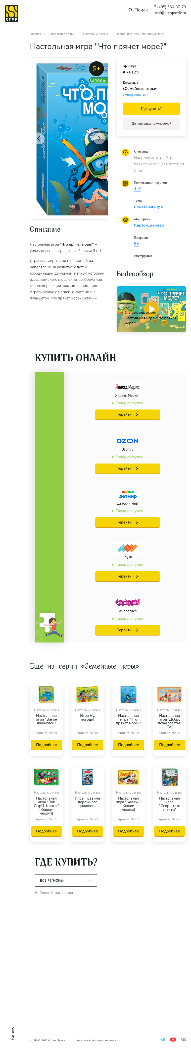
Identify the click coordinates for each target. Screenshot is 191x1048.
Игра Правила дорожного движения (87, 802)
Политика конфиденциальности (97, 1040)
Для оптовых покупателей (151, 123)
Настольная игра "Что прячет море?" (128, 720)
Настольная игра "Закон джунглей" (46, 720)
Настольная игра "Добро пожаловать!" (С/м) (169, 721)
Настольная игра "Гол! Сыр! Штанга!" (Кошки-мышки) (46, 806)
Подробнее (46, 745)
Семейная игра (148, 207)
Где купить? (151, 108)
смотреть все (135, 94)
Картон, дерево (149, 225)
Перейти (124, 414)
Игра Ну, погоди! (87, 718)
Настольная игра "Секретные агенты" (169, 804)
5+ (136, 243)
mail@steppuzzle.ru (170, 13)
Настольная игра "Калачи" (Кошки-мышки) (128, 804)
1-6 (137, 188)
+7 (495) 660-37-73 (169, 7)
